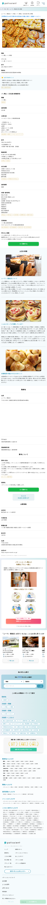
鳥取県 (22, 773)
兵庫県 (12, 761)
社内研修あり (40, 823)
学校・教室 (37, 803)
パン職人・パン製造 (13, 787)
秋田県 (29, 768)
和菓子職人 (27, 787)
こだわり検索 (7, 856)
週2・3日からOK (6, 818)
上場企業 (26, 812)
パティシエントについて (8, 877)
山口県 (26, 773)
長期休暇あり (25, 833)
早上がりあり (13, 816)
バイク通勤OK (17, 823)
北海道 (11, 768)
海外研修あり (32, 823)
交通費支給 (35, 820)
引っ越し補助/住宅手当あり (8, 820)
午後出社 (36, 814)
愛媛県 (8, 775)
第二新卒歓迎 (16, 825)
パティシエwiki (19, 859)
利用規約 (4, 891)
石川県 (20, 770)
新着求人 (6, 853)
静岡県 (12, 766)
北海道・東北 (5, 768)
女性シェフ (5, 812)
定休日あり (5, 814)
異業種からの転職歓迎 (7, 827)
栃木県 (32, 763)
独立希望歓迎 (35, 825)
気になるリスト (8, 866)
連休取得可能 (33, 829)
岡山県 (12, 773)
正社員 (4, 794)
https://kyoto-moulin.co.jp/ (9, 552)
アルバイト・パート (17, 794)
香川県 (12, 775)
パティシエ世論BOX (20, 863)
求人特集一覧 (7, 859)
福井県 (25, 770)
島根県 (17, 773)
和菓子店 (31, 803)
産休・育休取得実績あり (8, 833)
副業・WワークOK (28, 827)
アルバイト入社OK (24, 829)
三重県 (22, 766)
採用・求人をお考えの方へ (17, 871)
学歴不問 (29, 825)
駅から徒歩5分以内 (13, 810)
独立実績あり (12, 812)
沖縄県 (4, 779)
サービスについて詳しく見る (24, 626)
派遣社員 (24, 794)
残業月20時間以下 (20, 814)
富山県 (16, 770)
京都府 (22, 761)
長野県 (34, 770)
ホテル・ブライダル (22, 801)
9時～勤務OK (29, 818)
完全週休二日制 (32, 833)
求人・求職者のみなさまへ (9, 898)
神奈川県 (13, 763)
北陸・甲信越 (5, 770)
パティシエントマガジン (21, 853)
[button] (11, 647)
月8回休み (40, 829)
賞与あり (23, 820)
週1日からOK (35, 816)
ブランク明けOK (6, 829)
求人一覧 (6, 9)
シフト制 (19, 816)
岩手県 (25, 768)
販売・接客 (21, 787)
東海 (4, 766)
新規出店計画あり (35, 810)
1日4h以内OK (21, 818)
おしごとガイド (19, 856)
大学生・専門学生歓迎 (37, 827)
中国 (4, 773)
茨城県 (27, 763)
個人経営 (28, 810)
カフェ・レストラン (7, 803)
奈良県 (26, 761)
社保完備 (35, 818)
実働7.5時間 (12, 814)
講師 (32, 787)
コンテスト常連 (20, 812)
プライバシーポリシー (8, 895)
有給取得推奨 (31, 831)
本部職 (36, 787)
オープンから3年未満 (34, 812)
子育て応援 (5, 810)
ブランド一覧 (7, 863)
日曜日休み (25, 831)
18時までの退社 (29, 814)
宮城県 (16, 768)
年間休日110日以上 (17, 831)
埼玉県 (22, 763)
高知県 (22, 775)
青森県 (20, 768)
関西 (4, 761)
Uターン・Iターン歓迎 (18, 827)
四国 (4, 775)
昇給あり (18, 820)
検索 (40, 686)
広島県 (8, 773)
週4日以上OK (14, 818)
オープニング (21, 810)
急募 (4, 825)
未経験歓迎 (9, 825)
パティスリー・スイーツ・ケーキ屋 (10, 801)
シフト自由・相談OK (27, 816)
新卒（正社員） (30, 794)
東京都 (8, 763)
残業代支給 (29, 820)
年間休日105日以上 (7, 831)
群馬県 (36, 763)
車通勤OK (11, 823)
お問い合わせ (5, 888)
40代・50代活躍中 (15, 829)
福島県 (38, 768)
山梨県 (29, 770)
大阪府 (8, 761)
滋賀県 (17, 761)
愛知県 (8, 766)
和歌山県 (31, 761)
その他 (40, 787)
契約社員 (9, 794)
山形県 (34, 768)
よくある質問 (5, 884)
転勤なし (5, 823)
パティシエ (5, 787)
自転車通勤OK (25, 823)
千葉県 (18, 763)
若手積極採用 (23, 825)
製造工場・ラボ (25, 803)
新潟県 (11, 770)
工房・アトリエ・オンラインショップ (35, 801)
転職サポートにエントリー (23, 620)
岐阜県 (17, 766)
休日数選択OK (17, 833)
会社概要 (4, 881)
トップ (1, 9)
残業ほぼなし (6, 816)
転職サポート (18, 849)
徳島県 (17, 775)
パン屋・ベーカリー (16, 803)
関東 (4, 763)
